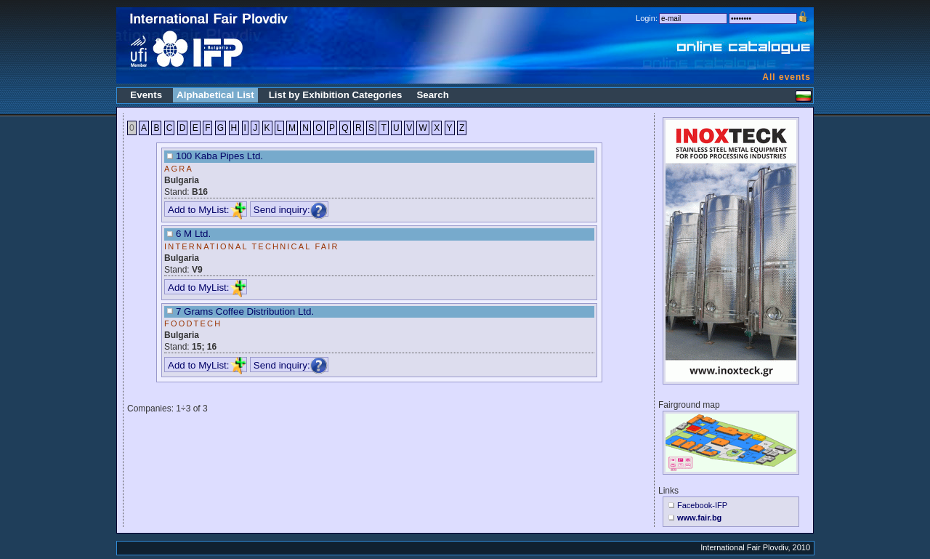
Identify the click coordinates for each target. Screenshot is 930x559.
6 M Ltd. (193, 233)
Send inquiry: (291, 209)
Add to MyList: (207, 209)
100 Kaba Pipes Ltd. (219, 155)
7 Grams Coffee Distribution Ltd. (245, 311)
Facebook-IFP (702, 505)
